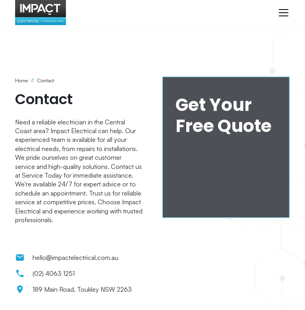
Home (21, 80)
